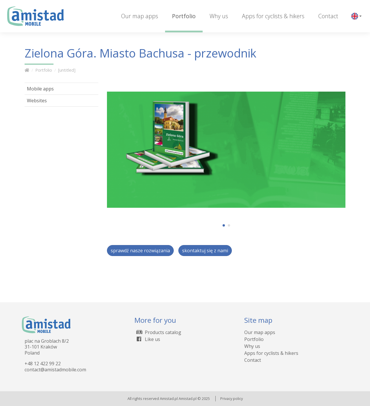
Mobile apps (40, 89)
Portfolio (184, 16)
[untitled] (66, 70)
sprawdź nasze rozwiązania (140, 250)
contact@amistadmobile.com (55, 369)
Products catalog (157, 332)
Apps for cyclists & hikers (273, 16)
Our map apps (139, 16)
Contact (328, 16)
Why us (219, 16)
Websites (37, 100)
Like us (147, 339)
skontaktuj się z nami (205, 250)
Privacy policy (231, 398)
